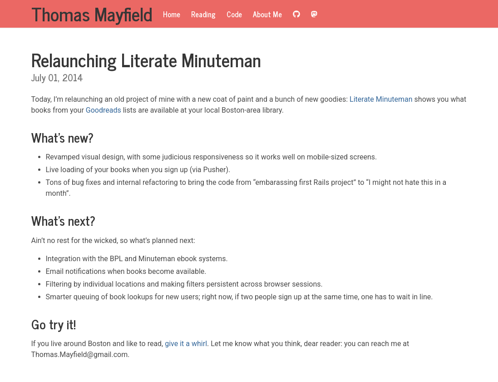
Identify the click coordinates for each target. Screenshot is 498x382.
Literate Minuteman (381, 99)
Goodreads (103, 110)
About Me (267, 14)
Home (171, 14)
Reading (203, 14)
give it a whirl (186, 343)
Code (234, 14)
